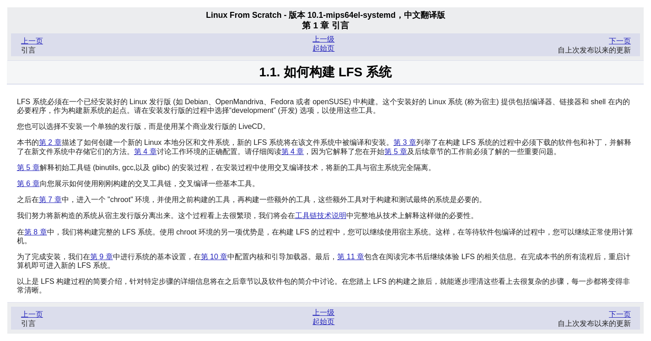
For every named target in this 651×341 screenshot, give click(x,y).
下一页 (620, 41)
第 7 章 (50, 199)
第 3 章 (404, 142)
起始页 (323, 48)
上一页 (32, 41)
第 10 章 (214, 257)
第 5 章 (395, 151)
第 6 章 (28, 183)
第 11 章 (350, 257)
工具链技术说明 (320, 215)
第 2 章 (50, 142)
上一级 (323, 39)
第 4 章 (145, 151)
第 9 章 (101, 257)
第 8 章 (35, 232)
